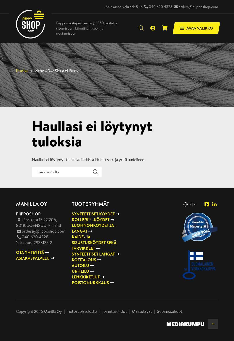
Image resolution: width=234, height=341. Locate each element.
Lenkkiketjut (86, 277)
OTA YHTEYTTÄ (30, 252)
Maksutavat (142, 311)
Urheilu (80, 271)
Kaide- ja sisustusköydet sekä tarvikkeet (94, 242)
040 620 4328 (161, 6)
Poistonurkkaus (90, 283)
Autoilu (80, 265)
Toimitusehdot (114, 311)
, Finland (38, 222)
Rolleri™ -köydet (90, 220)
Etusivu (22, 71)
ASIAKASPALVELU (33, 258)
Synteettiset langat (93, 254)
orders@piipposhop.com (198, 6)
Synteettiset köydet (93, 214)
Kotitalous (84, 260)
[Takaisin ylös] (213, 324)
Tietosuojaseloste (82, 311)
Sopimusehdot (169, 311)
